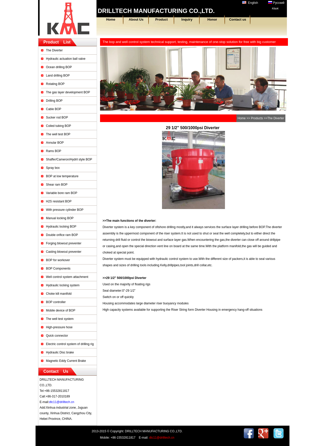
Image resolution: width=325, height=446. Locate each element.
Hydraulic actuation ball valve (65, 59)
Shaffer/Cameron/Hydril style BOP (69, 159)
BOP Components (58, 268)
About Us (136, 19)
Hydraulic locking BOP (61, 226)
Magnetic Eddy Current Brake (66, 361)
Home (110, 19)
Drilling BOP (54, 100)
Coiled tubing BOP (58, 126)
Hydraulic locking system (62, 285)
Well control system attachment (67, 277)
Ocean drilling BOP (59, 67)
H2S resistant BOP (59, 201)
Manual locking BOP (60, 218)
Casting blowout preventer (63, 252)
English (250, 3)
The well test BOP (58, 134)
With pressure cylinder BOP (64, 210)
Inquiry (186, 19)
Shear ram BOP (57, 184)
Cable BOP (53, 109)
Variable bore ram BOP (61, 193)
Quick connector (57, 335)
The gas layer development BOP (68, 92)
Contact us (237, 19)
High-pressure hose (59, 327)
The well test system (60, 319)
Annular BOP (55, 142)
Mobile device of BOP (60, 310)
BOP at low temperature (62, 176)
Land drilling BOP (58, 75)
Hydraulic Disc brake (60, 352)
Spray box (53, 168)
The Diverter (54, 50)
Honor (212, 19)
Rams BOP (53, 151)
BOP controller (56, 302)
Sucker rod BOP (57, 117)
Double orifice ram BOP (62, 235)
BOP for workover (58, 260)
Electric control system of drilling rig (70, 344)
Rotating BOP (55, 84)
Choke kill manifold (59, 293)
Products (257, 118)
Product (161, 19)
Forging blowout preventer (63, 243)
